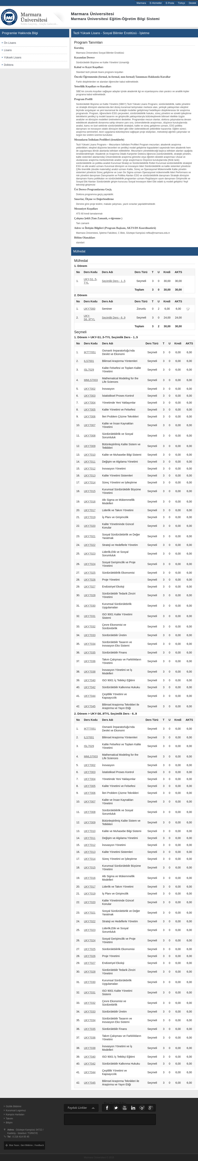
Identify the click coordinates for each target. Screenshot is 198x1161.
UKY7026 (90, 579)
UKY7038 (90, 671)
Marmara (141, 3)
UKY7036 (90, 661)
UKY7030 (90, 605)
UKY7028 (90, 595)
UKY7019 (90, 517)
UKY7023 (90, 553)
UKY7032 (90, 626)
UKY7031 (90, 616)
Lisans (8, 50)
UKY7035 (90, 652)
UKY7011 (90, 461)
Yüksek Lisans (12, 57)
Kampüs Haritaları (15, 1114)
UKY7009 (90, 446)
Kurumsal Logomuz (16, 1110)
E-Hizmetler (156, 3)
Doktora (8, 64)
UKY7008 (90, 435)
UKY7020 (90, 525)
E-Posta (170, 3)
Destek (192, 3)
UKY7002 (90, 388)
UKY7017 (90, 510)
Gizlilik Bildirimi (13, 1106)
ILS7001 (89, 361)
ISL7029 (89, 369)
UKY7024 (90, 564)
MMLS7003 (91, 380)
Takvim (9, 1118)
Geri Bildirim (27, 1145)
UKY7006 (90, 416)
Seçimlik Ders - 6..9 (113, 317)
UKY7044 (90, 695)
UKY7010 (90, 454)
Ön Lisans (10, 42)
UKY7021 (90, 536)
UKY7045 (90, 706)
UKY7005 (90, 409)
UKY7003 (90, 395)
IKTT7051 (90, 352)
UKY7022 (90, 544)
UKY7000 (89, 308)
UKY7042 (90, 687)
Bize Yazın (14, 1145)
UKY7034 (90, 643)
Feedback (39, 1145)
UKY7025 (90, 572)
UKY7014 (90, 482)
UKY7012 (90, 468)
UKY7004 (90, 402)
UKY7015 (90, 491)
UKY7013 (90, 475)
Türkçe (181, 3)
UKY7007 (90, 425)
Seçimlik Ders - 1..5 (113, 280)
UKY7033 (90, 635)
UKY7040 (90, 680)
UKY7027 (90, 586)
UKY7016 (90, 501)
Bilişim (9, 1122)
